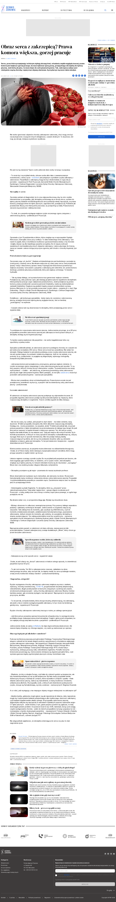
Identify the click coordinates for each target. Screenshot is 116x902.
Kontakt (3, 897)
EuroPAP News (111, 1)
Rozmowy (45, 10)
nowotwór (35, 178)
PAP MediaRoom (72, 1)
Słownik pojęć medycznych (9, 872)
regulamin (99, 123)
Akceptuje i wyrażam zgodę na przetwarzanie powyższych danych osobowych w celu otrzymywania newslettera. (102, 126)
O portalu (12, 897)
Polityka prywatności (34, 897)
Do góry (111, 890)
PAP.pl (56, 1)
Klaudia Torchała (11, 58)
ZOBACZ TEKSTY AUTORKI (70, 744)
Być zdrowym (111, 40)
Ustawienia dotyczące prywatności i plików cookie (68, 897)
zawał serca (65, 373)
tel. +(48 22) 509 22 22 (31, 870)
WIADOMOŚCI (92, 171)
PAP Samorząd (83, 1)
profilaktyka (36, 626)
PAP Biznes (63, 1)
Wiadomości (25, 10)
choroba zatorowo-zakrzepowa (18, 748)
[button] (112, 10)
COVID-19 (39, 587)
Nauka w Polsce (93, 1)
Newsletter (22, 897)
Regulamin (47, 897)
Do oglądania (89, 10)
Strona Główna (102, 40)
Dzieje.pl (102, 1)
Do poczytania (66, 10)
